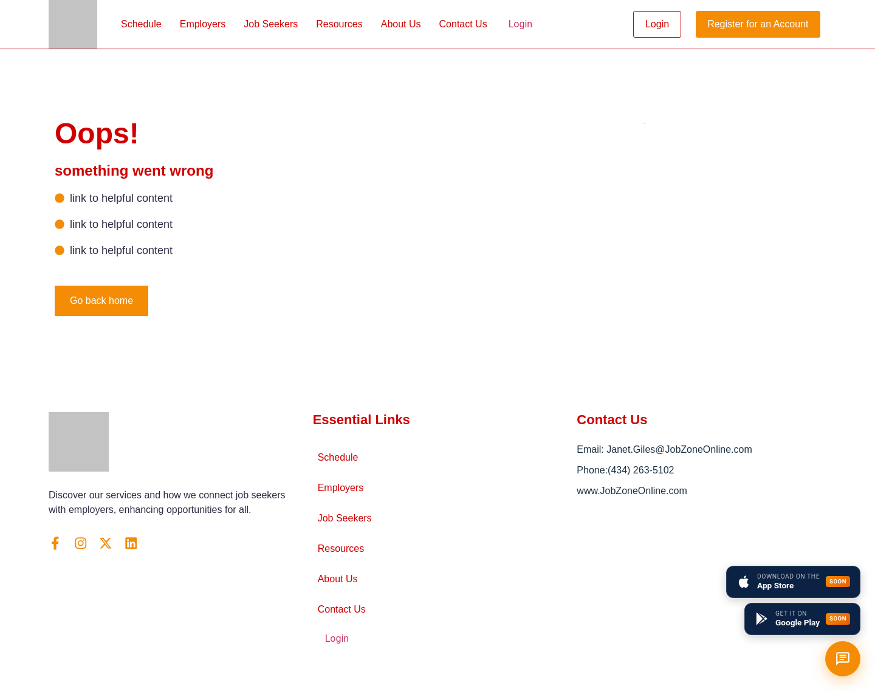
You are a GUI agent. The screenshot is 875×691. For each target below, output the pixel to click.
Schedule (141, 24)
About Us (401, 24)
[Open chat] (842, 658)
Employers (203, 24)
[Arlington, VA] (701, 587)
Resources (339, 24)
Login (520, 24)
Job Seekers (271, 24)
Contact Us (463, 24)
